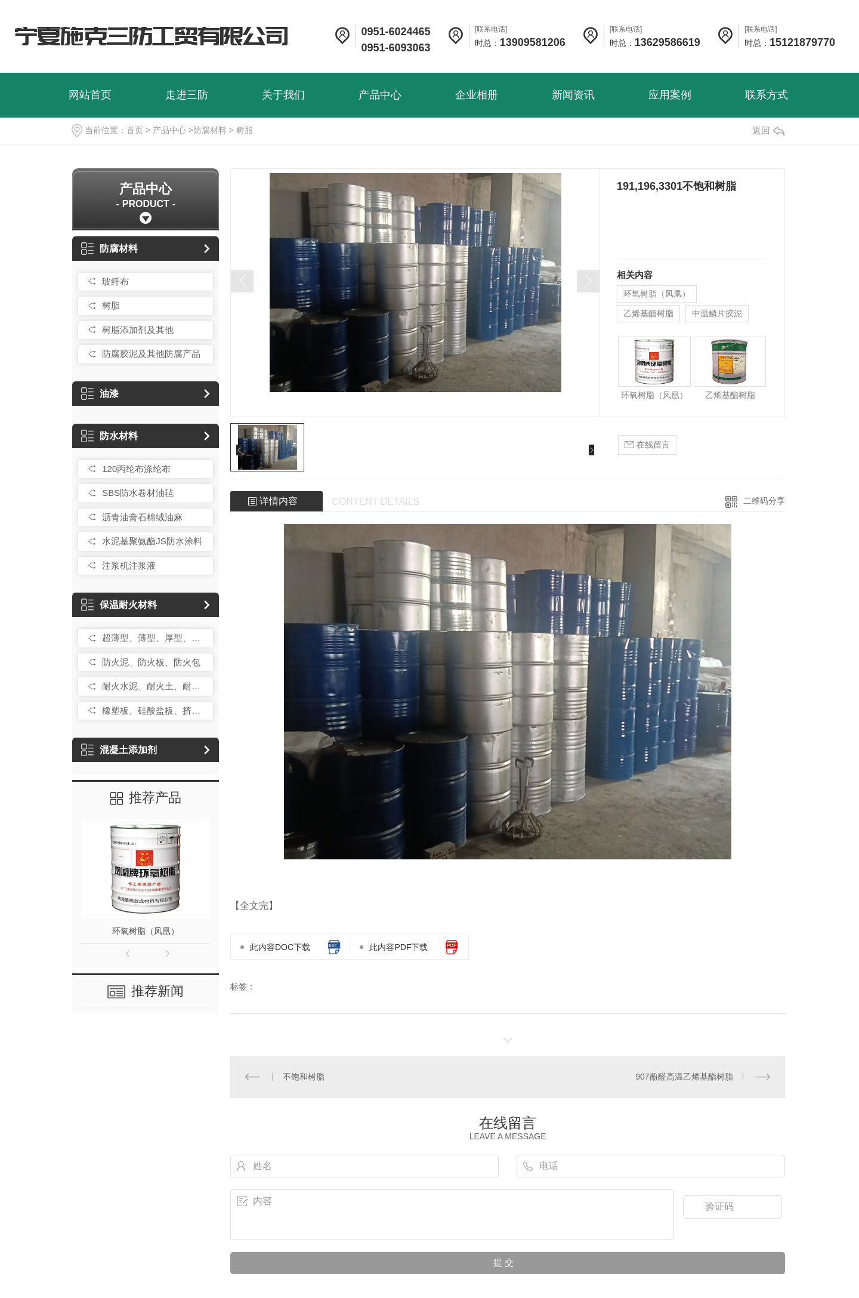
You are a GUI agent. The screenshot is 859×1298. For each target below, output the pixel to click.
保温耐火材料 (119, 605)
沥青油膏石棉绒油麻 (142, 517)
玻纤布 (115, 281)
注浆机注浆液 (129, 565)
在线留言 (647, 445)
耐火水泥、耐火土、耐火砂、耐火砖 (154, 686)
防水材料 (109, 436)
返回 (768, 130)
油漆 (100, 394)
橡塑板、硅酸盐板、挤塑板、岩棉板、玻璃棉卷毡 (154, 710)
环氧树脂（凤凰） (145, 931)
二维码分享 (764, 500)
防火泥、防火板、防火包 (151, 662)
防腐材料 (210, 130)
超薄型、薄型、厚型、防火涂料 (154, 638)
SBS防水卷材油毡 (138, 493)
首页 (134, 130)
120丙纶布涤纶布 (136, 469)
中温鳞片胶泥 (717, 313)
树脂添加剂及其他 (138, 330)
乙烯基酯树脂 (648, 313)
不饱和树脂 (304, 1076)
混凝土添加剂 (119, 750)
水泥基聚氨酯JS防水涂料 (152, 541)
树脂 (244, 130)
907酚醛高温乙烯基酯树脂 (684, 1076)
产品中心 (169, 130)
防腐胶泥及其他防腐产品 (151, 354)
